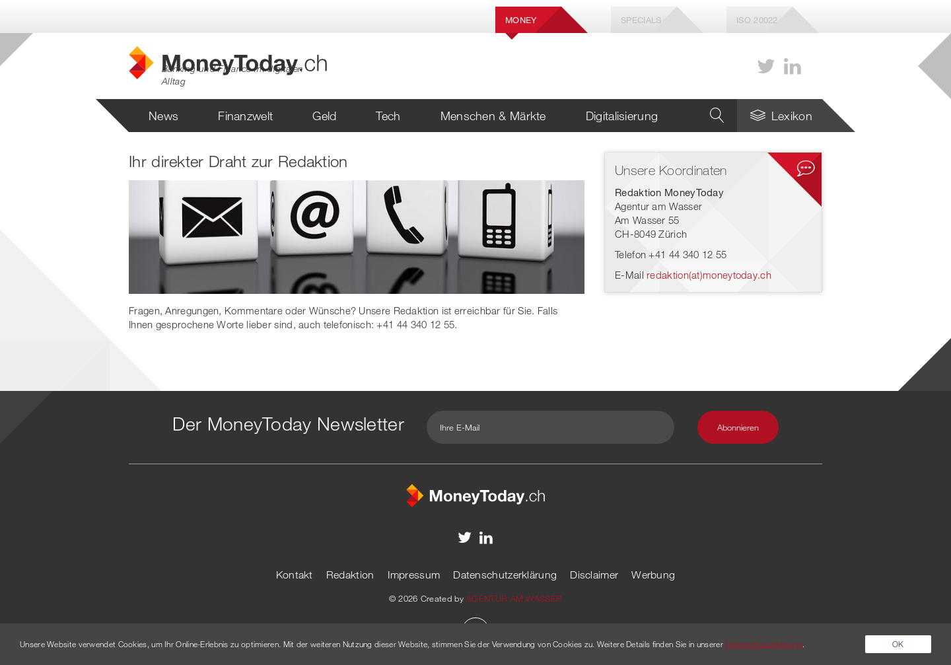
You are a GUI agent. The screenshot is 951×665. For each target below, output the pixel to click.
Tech (388, 115)
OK (898, 644)
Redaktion (350, 574)
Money (521, 20)
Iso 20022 (757, 20)
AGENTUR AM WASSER (514, 598)
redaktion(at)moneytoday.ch (709, 275)
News (163, 115)
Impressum (414, 574)
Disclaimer (594, 574)
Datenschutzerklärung (505, 574)
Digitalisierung (622, 115)
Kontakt (294, 574)
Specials (641, 20)
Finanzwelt (245, 115)
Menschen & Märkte (493, 115)
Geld (324, 115)
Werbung (653, 574)
